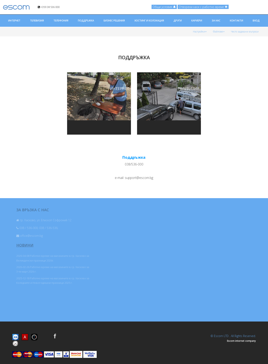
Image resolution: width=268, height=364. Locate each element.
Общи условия (164, 7)
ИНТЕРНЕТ (14, 20)
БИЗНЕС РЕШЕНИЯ (114, 20)
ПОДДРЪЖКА (86, 20)
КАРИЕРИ (196, 20)
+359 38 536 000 (49, 7)
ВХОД (256, 20)
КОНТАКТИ (236, 20)
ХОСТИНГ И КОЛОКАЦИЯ (149, 20)
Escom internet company (241, 341)
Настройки (200, 31)
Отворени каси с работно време (203, 7)
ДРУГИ (178, 20)
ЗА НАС (216, 20)
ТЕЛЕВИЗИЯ (37, 20)
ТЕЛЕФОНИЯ (60, 20)
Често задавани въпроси (245, 31)
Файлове (219, 31)
